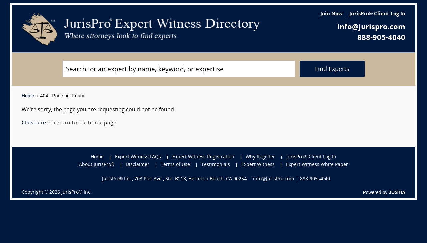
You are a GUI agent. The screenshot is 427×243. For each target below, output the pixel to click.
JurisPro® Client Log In (377, 14)
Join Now (331, 14)
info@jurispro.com (371, 27)
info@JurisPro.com (273, 179)
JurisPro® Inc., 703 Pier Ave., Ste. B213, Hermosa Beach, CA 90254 (174, 179)
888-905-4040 (381, 38)
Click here (34, 123)
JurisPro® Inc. (76, 192)
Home (28, 95)
